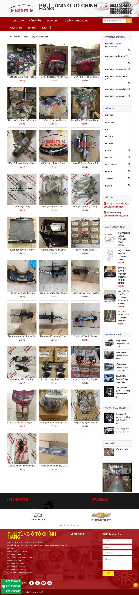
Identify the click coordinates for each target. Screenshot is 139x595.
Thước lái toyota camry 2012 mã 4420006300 (53, 466)
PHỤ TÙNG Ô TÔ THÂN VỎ (116, 78)
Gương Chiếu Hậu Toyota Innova (123, 316)
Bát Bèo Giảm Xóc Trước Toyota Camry (22, 77)
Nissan (109, 143)
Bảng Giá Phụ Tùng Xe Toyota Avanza (122, 355)
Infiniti (109, 115)
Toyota (26, 37)
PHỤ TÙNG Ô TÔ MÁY (115, 96)
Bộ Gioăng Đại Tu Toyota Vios (124, 255)
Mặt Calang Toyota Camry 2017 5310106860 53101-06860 (54, 163)
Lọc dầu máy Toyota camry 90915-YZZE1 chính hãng (22, 466)
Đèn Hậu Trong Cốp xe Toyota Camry (85, 77)
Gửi (108, 573)
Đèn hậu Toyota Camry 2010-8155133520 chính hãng (21, 422)
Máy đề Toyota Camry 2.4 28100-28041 (85, 163)
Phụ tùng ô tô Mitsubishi (113, 45)
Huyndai (109, 136)
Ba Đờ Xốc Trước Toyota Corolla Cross (123, 297)
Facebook (100, 499)
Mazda (108, 157)
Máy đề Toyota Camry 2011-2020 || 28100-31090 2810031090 (22, 163)
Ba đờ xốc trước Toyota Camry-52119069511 (21, 293)
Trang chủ (16, 37)
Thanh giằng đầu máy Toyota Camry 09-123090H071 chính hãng (22, 379)
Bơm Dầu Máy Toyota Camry (85, 120)
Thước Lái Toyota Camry (53, 120)
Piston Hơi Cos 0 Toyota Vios (124, 237)
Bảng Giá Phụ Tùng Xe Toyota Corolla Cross (122, 367)
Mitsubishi (111, 164)
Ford (108, 150)
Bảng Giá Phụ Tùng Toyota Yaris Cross (122, 344)
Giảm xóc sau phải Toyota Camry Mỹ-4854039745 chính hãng (85, 293)
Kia (107, 129)
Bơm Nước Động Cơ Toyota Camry (22, 120)
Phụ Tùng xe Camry (40, 37)
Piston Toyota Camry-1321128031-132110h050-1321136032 (85, 250)
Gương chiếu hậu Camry (53, 250)
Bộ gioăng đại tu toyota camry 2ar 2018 (85, 422)
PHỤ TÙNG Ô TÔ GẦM (115, 89)
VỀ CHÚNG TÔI (122, 449)
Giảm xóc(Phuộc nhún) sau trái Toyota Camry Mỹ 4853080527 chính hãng (53, 336)
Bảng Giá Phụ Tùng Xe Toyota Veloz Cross (122, 379)
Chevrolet (111, 122)
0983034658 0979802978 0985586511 (13, 586)
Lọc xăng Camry (22, 206)
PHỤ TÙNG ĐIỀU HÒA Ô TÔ (116, 58)
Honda (108, 172)
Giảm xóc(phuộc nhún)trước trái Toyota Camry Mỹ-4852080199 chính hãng (22, 336)
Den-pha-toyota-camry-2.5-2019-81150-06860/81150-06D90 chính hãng (53, 422)
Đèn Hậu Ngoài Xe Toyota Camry (54, 77)
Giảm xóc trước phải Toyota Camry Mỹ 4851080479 (53, 293)
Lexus (108, 186)
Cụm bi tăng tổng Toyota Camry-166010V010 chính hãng (85, 379)
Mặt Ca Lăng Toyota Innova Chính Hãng (122, 275)
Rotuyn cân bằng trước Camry (53, 206)
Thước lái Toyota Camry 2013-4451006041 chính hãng (85, 336)
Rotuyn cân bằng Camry (85, 206)
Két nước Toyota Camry (22, 250)
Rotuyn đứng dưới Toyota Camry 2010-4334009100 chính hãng (53, 379)
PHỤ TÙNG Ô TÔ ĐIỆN (115, 69)
